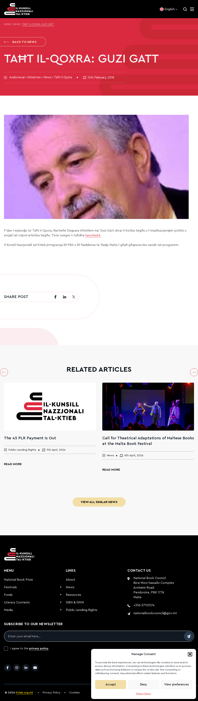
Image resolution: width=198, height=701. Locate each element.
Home (7, 24)
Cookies (74, 692)
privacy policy (38, 648)
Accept (110, 684)
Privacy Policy (143, 693)
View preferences (176, 684)
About (70, 579)
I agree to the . (29, 648)
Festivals (10, 587)
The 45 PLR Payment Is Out (30, 438)
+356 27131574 (144, 605)
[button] (190, 654)
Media (8, 610)
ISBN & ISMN (75, 602)
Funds (8, 594)
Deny (143, 684)
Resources (73, 594)
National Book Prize (18, 579)
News (16, 24)
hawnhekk (92, 235)
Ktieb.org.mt (24, 692)
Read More (13, 464)
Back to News (20, 42)
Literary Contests (17, 602)
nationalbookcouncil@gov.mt (155, 613)
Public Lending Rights (81, 610)
